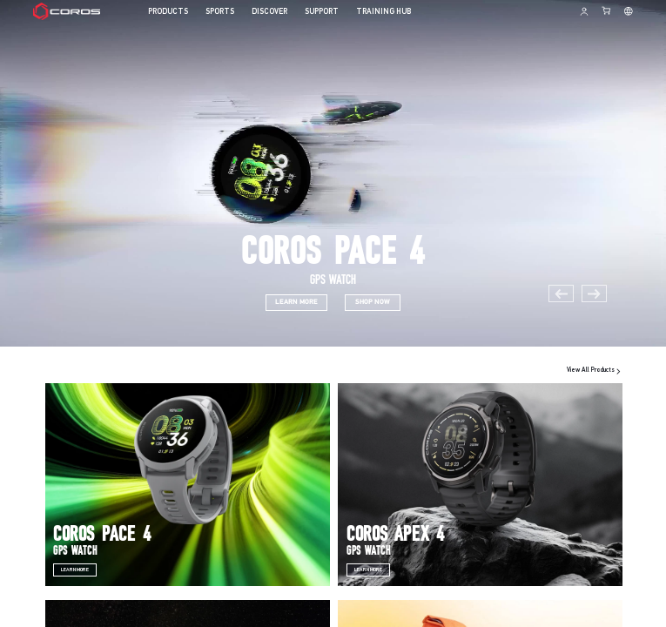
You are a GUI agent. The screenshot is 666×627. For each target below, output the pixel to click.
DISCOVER (269, 12)
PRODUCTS (168, 12)
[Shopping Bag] (607, 10)
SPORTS (219, 12)
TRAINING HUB (383, 12)
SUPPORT (322, 12)
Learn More (75, 570)
